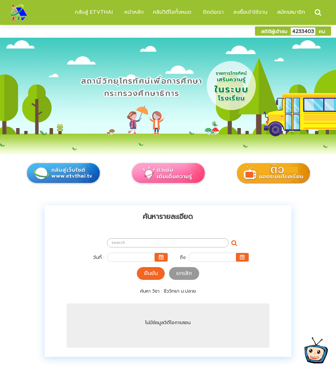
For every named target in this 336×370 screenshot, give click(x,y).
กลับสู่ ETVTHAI (93, 12)
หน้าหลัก (133, 12)
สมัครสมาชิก (291, 12)
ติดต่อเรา (212, 12)
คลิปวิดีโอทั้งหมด (172, 12)
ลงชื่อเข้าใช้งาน (250, 12)
